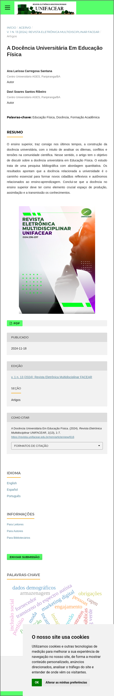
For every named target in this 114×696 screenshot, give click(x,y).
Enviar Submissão (25, 557)
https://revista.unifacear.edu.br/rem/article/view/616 (42, 437)
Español (12, 489)
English (12, 483)
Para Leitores (15, 524)
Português (14, 496)
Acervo (25, 27)
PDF (16, 323)
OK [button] (37, 682)
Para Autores (15, 531)
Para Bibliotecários (18, 537)
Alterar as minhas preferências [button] (66, 682)
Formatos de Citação (31, 445)
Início (11, 27)
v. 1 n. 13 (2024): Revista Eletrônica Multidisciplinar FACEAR (53, 32)
